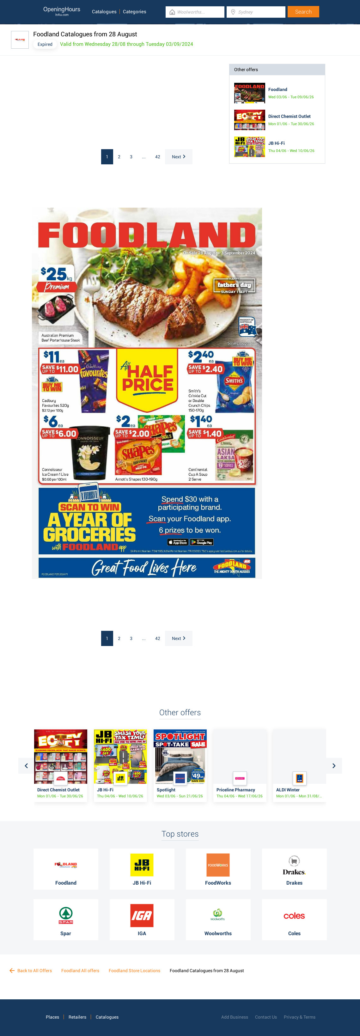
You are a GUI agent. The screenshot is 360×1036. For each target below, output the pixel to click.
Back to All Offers (30, 970)
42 (157, 156)
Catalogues (104, 12)
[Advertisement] (85, 103)
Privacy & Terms (299, 1017)
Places (52, 1017)
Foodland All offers (80, 970)
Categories (134, 12)
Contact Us (266, 1017)
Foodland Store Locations (134, 970)
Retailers (77, 1017)
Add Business (234, 1017)
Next (178, 156)
